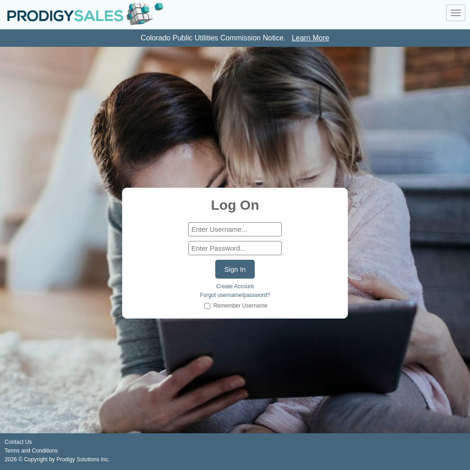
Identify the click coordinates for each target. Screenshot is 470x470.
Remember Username (240, 305)
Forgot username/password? (235, 295)
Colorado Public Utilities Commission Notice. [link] (235, 38)
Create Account (235, 286)
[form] (235, 229)
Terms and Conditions (31, 451)
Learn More (311, 38)
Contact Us (18, 442)
